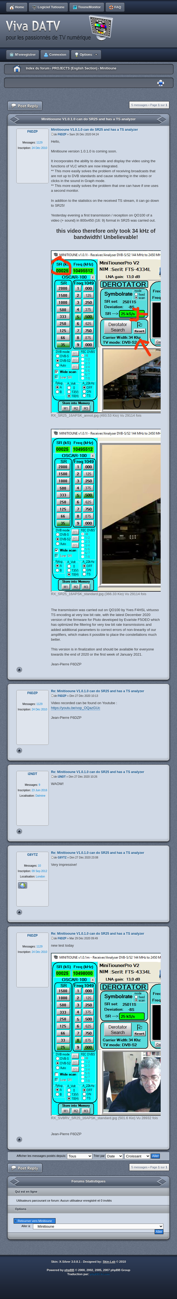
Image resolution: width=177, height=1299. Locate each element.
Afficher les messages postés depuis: (54, 1155)
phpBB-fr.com (100, 1274)
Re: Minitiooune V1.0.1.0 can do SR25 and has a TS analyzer (97, 691)
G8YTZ (62, 857)
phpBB (69, 1270)
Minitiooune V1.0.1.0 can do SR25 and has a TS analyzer (88, 119)
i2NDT (62, 776)
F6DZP (62, 134)
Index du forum (38, 68)
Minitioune (108, 68)
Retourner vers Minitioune (35, 1221)
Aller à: (26, 1226)
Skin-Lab (109, 1261)
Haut (19, 670)
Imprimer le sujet (161, 83)
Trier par (108, 1155)
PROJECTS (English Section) (74, 68)
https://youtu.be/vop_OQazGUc (75, 708)
